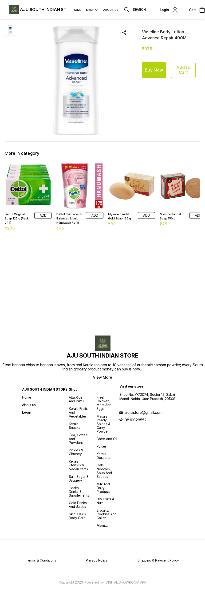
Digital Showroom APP (126, 582)
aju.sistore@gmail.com (143, 412)
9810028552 (135, 420)
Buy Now (154, 70)
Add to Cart (183, 70)
